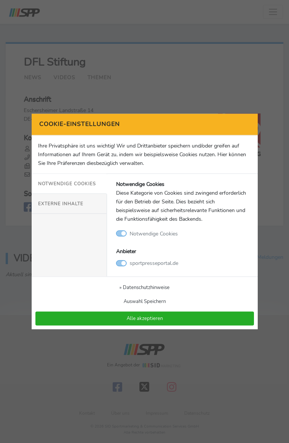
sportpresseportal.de (154, 263)
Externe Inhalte (60, 204)
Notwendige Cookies (67, 183)
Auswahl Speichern (145, 301)
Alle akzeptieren (145, 318)
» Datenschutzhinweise (144, 287)
